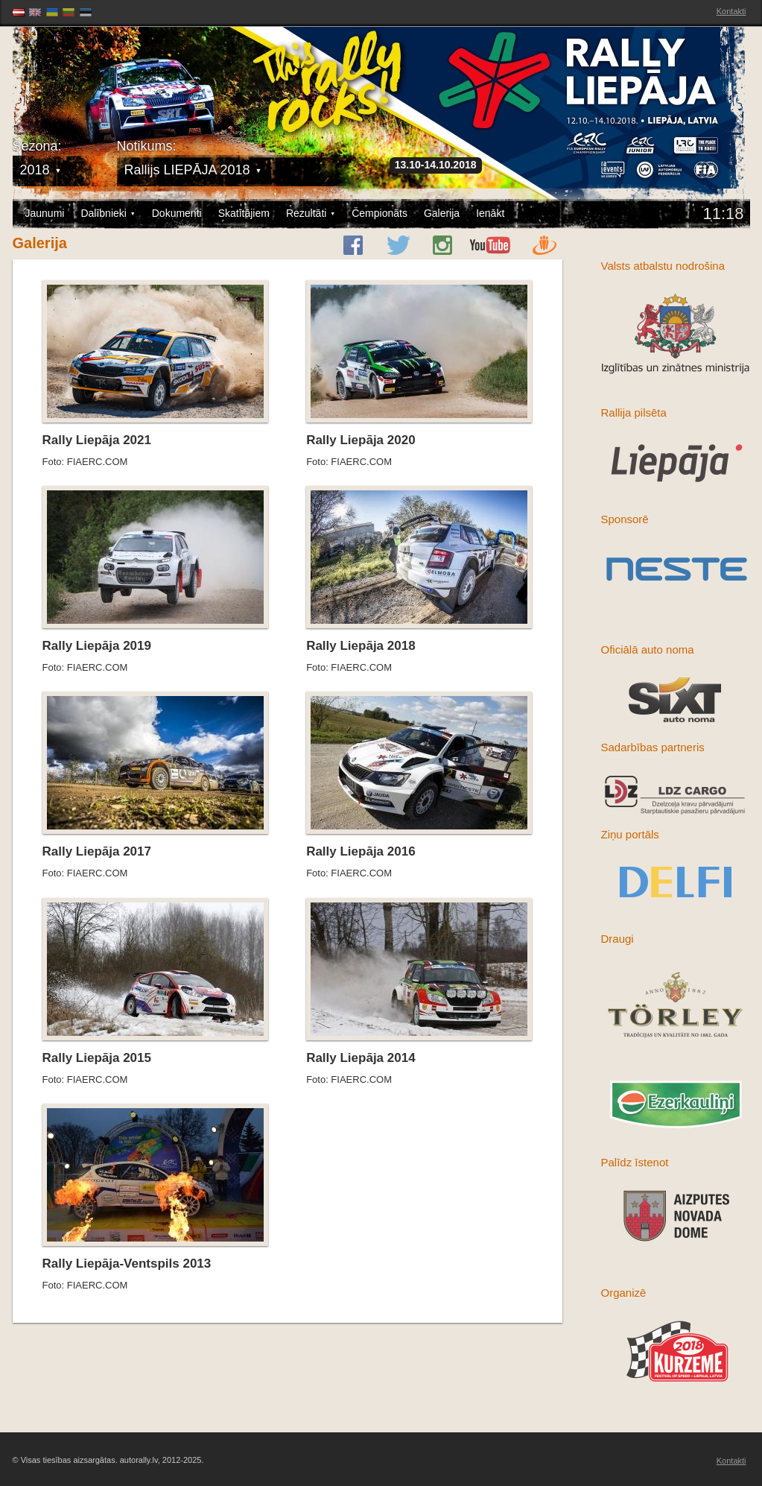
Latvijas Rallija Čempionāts (98, 75)
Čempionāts (379, 213)
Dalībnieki (107, 213)
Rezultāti (310, 213)
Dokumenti (177, 213)
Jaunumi (45, 213)
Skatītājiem (244, 213)
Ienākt (490, 213)
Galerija (442, 213)
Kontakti (731, 11)
